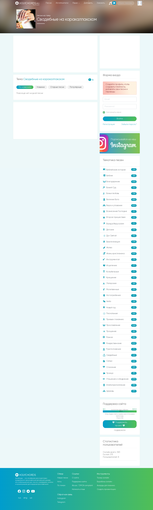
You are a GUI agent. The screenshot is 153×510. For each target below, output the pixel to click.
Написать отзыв (78, 489)
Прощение (120, 331)
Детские (120, 229)
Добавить (88, 3)
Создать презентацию (106, 489)
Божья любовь (120, 193)
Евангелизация (120, 241)
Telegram (61, 502)
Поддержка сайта (79, 482)
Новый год (120, 307)
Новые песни (62, 478)
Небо (120, 301)
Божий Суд (120, 187)
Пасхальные (120, 313)
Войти (120, 119)
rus (19, 498)
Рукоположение (120, 349)
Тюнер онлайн (103, 478)
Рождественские (120, 343)
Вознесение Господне (120, 211)
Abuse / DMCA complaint (82, 485)
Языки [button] (75, 3)
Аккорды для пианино (106, 485)
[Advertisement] (55, 53)
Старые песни (57, 87)
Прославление (120, 325)
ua (31, 498)
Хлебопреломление (120, 385)
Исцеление (120, 265)
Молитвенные (120, 289)
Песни (49, 3)
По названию (25, 87)
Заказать (101, 3)
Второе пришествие (120, 217)
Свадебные (120, 355)
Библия (120, 175)
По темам (61, 485)
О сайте (75, 478)
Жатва (120, 247)
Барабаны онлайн (104, 482)
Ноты (59, 482)
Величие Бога (120, 199)
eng (25, 498)
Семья (120, 361)
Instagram (61, 498)
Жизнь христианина (120, 253)
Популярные (76, 87)
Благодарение (120, 181)
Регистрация (109, 124)
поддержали (120, 430)
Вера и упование (120, 205)
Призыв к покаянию (120, 319)
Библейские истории (120, 169)
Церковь (120, 391)
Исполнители (62, 3)
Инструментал (120, 259)
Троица (120, 373)
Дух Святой (120, 235)
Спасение (120, 367)
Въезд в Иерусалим (120, 223)
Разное (120, 337)
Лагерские (120, 283)
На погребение (120, 295)
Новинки (41, 87)
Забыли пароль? (129, 124)
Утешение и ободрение (120, 379)
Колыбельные (120, 271)
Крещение (120, 277)
